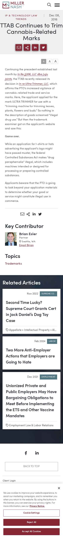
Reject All (31, 523)
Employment (48, 377)
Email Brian (26, 245)
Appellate (15, 330)
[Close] (59, 489)
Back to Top (31, 466)
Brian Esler (28, 234)
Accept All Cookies (31, 533)
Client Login (9, 481)
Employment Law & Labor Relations (31, 425)
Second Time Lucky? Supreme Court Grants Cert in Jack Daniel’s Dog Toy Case (31, 312)
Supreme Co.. (48, 294)
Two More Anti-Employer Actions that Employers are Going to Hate (30, 356)
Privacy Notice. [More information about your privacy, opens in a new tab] (37, 507)
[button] (57, 5)
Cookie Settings (31, 514)
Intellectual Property (37, 330)
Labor (52, 341)
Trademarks (13, 263)
